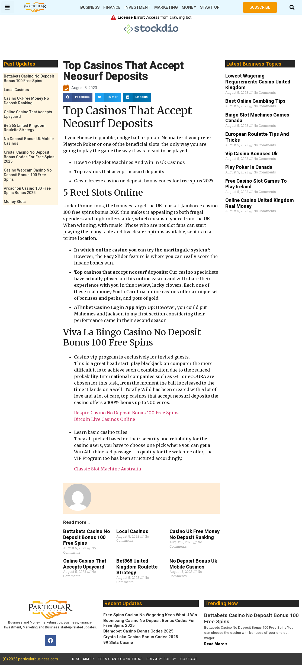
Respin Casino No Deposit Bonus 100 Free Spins (126, 412)
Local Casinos (16, 90)
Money (189, 7)
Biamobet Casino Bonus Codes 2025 (138, 631)
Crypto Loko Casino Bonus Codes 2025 (140, 636)
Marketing (166, 7)
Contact (189, 659)
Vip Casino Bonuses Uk (251, 153)
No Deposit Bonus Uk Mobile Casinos (193, 564)
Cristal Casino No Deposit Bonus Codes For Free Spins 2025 (29, 157)
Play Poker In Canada (248, 167)
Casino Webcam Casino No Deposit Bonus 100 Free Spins (28, 175)
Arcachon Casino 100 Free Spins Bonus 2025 (27, 190)
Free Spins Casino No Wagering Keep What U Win (150, 614)
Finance (112, 7)
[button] (291, 7)
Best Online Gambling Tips (255, 101)
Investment (137, 7)
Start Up (210, 7)
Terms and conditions (120, 659)
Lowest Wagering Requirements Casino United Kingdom (257, 81)
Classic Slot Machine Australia (107, 469)
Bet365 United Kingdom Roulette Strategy (25, 127)
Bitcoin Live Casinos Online (104, 419)
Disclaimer (83, 659)
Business (89, 7)
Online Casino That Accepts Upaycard (84, 564)
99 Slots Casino (118, 642)
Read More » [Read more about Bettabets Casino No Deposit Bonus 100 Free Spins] (215, 644)
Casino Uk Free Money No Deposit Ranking (26, 100)
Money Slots (15, 201)
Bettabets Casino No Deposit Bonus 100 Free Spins (29, 78)
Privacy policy (161, 659)
